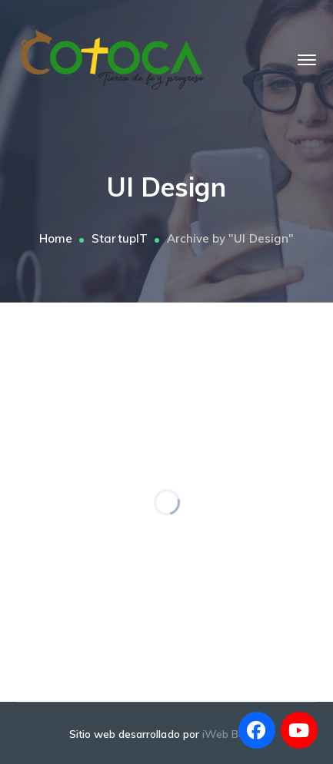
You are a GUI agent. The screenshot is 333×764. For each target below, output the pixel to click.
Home (55, 238)
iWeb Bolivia (233, 734)
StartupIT (119, 238)
